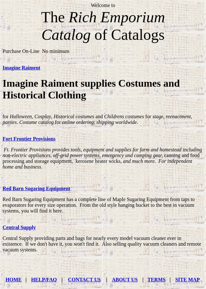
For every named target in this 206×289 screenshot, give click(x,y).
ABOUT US (125, 279)
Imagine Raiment (21, 67)
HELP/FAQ (44, 279)
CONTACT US (84, 279)
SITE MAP (187, 279)
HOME (13, 279)
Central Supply (19, 227)
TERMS (156, 279)
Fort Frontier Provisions (29, 138)
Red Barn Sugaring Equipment (36, 188)
